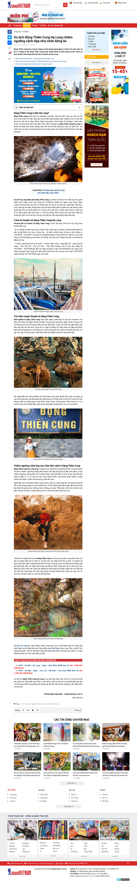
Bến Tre (73, 794)
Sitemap (60, 863)
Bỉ (71, 849)
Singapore (25, 843)
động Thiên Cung (54, 704)
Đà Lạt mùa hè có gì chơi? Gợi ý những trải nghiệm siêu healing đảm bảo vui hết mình (27, 775)
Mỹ (102, 846)
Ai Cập (117, 851)
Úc (41, 851)
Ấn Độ (55, 851)
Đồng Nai (43, 801)
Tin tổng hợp (17, 25)
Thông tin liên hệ (32, 863)
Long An (12, 801)
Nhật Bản (43, 843)
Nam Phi (104, 849)
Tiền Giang (92, 44)
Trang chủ (17, 32)
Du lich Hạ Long (25, 704)
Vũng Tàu (74, 801)
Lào (23, 849)
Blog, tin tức (121, 3)
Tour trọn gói (76, 3)
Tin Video (42, 25)
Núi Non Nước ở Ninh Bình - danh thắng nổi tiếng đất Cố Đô (35, 58)
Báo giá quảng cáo (48, 863)
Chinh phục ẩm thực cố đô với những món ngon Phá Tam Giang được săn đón (26, 746)
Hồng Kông (56, 845)
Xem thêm (22, 856)
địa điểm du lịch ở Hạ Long (39, 704)
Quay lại (78, 710)
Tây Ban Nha (88, 851)
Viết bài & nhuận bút (16, 863)
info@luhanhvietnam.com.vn (84, 876)
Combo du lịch (91, 3)
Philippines (26, 851)
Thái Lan (12, 843)
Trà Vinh (105, 794)
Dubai (42, 848)
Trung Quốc (44, 845)
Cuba (116, 846)
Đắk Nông (105, 801)
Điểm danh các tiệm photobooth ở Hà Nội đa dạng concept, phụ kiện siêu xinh (41, 61)
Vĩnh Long (13, 798)
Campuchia (13, 849)
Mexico (117, 849)
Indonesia (25, 846)
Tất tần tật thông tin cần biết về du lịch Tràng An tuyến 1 (34, 64)
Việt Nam (27, 25)
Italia (85, 846)
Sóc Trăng (74, 798)
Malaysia (12, 846)
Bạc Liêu (91, 39)
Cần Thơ (105, 798)
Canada (104, 843)
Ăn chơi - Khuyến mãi (55, 25)
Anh (72, 843)
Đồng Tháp (92, 46)
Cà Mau (91, 41)
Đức (72, 846)
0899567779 (83, 863)
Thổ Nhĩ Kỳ (74, 851)
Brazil (116, 843)
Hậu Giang (43, 798)
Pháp (85, 843)
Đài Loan (56, 848)
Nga (85, 849)
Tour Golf (105, 3)
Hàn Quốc (56, 843)
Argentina (104, 851)
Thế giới (35, 25)
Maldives (12, 851)
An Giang (91, 36)
